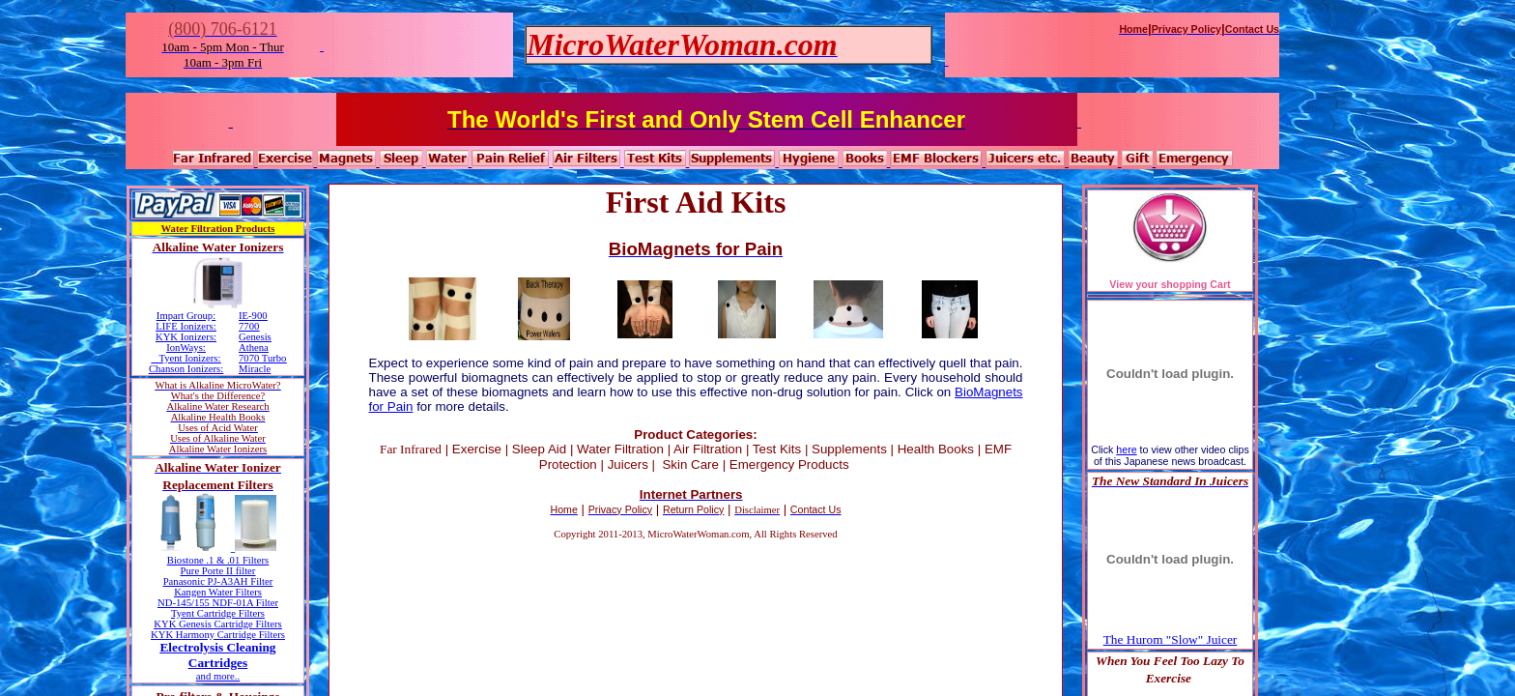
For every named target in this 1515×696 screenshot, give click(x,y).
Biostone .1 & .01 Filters (218, 560)
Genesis (255, 337)
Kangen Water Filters (218, 592)
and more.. (218, 676)
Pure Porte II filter (218, 571)
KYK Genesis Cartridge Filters (217, 624)
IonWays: (186, 347)
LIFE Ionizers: (185, 326)
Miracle (255, 368)
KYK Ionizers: (186, 337)
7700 (249, 326)
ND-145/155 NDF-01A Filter (217, 602)
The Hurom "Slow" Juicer (1170, 639)
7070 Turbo (262, 358)
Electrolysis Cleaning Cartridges (217, 655)
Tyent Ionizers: (189, 358)
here (1126, 449)
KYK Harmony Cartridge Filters (218, 634)
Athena (254, 347)
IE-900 (253, 315)
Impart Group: (186, 315)
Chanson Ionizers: (186, 368)
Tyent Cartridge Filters (218, 613)
